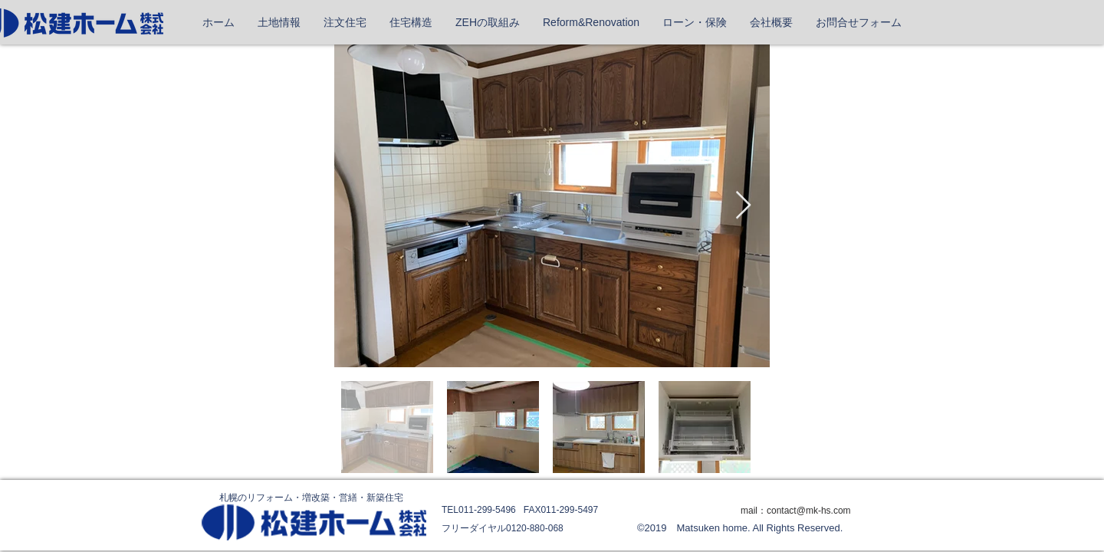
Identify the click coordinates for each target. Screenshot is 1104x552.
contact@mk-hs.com (809, 510)
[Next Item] (743, 206)
